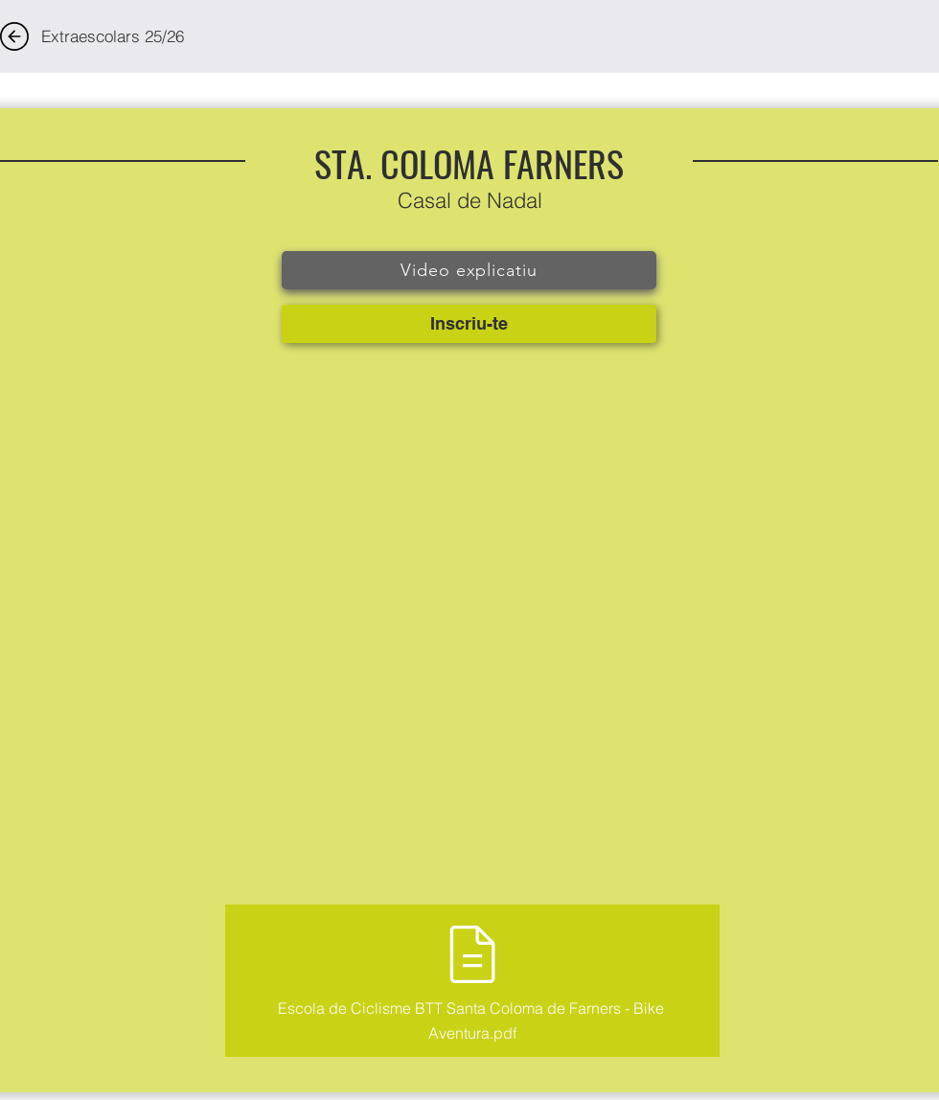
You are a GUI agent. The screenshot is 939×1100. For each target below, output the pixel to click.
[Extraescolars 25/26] (112, 36)
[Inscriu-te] (469, 324)
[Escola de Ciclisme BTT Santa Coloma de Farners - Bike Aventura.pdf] (472, 981)
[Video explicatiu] (469, 270)
